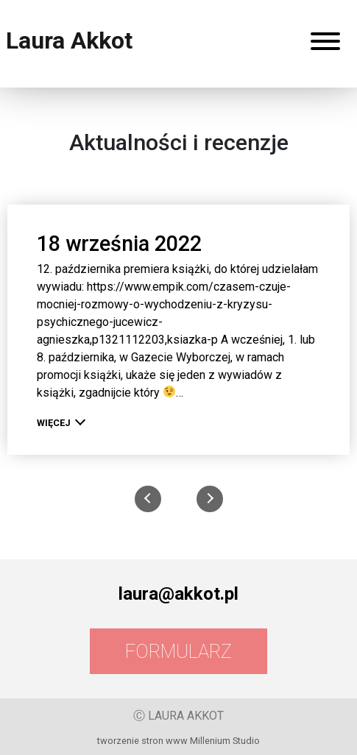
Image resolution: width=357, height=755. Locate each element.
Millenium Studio (225, 740)
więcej (58, 422)
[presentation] (148, 499)
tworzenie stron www (142, 740)
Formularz (178, 651)
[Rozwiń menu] (325, 43)
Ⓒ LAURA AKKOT (178, 716)
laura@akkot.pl (178, 594)
